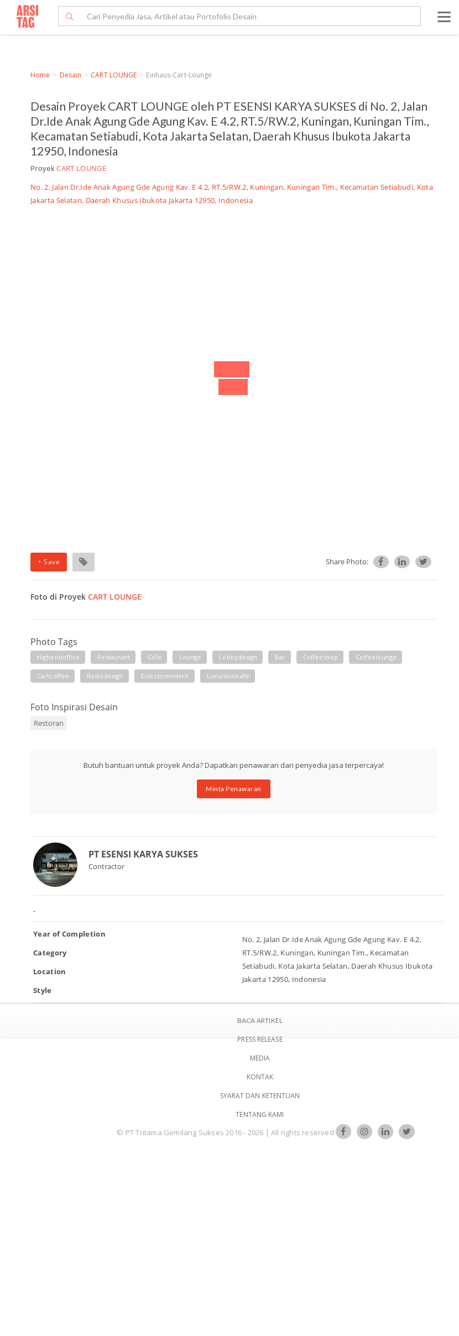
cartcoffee (53, 676)
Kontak (260, 1077)
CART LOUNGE (114, 75)
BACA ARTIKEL (260, 1020)
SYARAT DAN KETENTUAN (260, 1095)
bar (280, 657)
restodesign (105, 676)
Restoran (49, 723)
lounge (190, 657)
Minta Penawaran (234, 788)
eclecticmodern (165, 676)
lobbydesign (238, 657)
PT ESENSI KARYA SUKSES (143, 854)
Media (260, 1058)
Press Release (259, 1039)
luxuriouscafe (228, 676)
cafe (154, 657)
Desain (71, 75)
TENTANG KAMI (260, 1114)
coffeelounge (376, 657)
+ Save (49, 561)
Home (40, 75)
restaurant (113, 657)
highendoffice (58, 657)
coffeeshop (320, 657)
